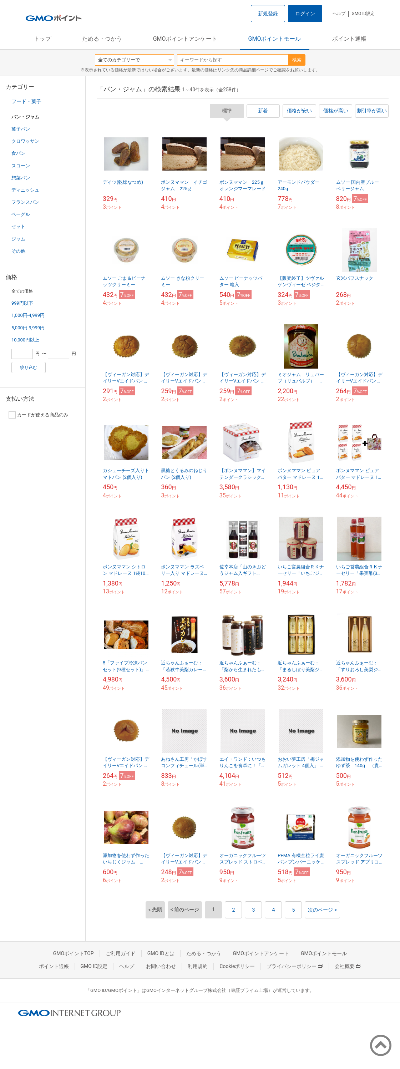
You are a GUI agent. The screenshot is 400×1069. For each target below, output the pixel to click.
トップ (42, 38)
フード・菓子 (26, 101)
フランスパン (25, 202)
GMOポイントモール (274, 38)
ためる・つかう (102, 38)
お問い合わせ (161, 966)
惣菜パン (20, 178)
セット (18, 226)
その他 (18, 251)
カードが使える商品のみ (38, 415)
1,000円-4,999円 (28, 315)
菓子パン (20, 129)
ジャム (18, 239)
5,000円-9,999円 (28, 327)
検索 (297, 59)
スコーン (20, 165)
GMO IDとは (160, 953)
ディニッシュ (25, 190)
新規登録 (268, 13)
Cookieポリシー (237, 966)
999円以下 (22, 303)
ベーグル (20, 214)
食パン (18, 153)
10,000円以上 (25, 340)
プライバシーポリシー (295, 966)
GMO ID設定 (363, 13)
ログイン (305, 13)
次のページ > (322, 910)
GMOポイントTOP (73, 953)
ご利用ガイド (121, 953)
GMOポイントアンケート (185, 38)
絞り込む (28, 367)
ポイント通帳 (349, 38)
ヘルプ (339, 13)
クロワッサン (25, 141)
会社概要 (348, 966)
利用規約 (198, 966)
